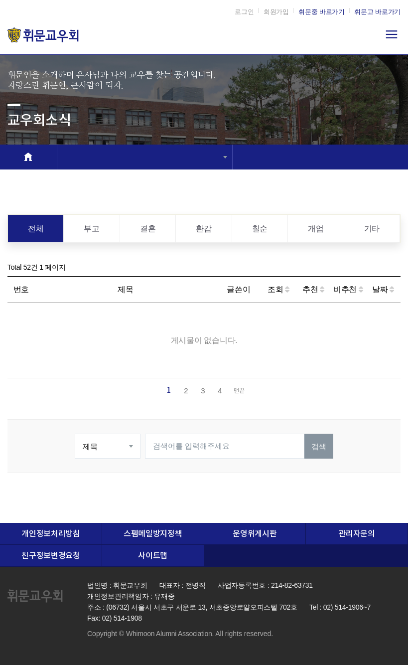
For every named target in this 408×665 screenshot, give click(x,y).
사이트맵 (152, 555)
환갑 (203, 228)
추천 (313, 289)
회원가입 (276, 11)
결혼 (147, 228)
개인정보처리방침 (50, 533)
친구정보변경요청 (50, 555)
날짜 (383, 289)
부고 (91, 228)
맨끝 (239, 391)
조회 (278, 289)
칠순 (260, 228)
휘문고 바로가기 (377, 11)
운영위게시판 (254, 533)
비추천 (348, 289)
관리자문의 (356, 533)
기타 (372, 228)
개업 (315, 228)
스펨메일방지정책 (153, 533)
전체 (35, 228)
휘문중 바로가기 (321, 11)
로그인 (244, 11)
